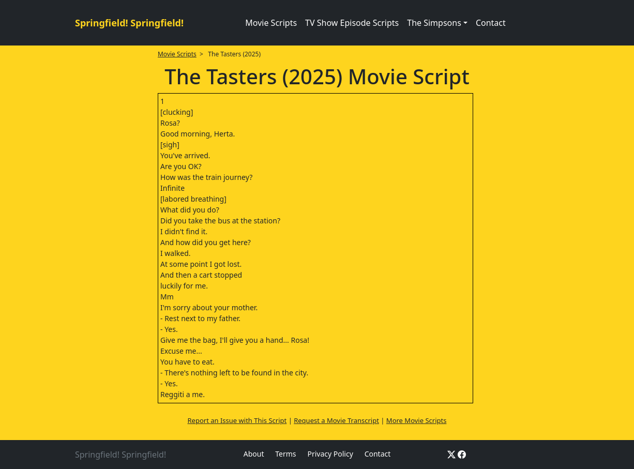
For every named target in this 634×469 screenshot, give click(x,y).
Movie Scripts (271, 22)
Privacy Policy (330, 454)
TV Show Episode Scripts (352, 22)
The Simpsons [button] (434, 22)
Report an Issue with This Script (237, 420)
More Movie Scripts (416, 420)
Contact (491, 22)
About (254, 454)
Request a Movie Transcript (336, 420)
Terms (285, 454)
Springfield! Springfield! (129, 23)
